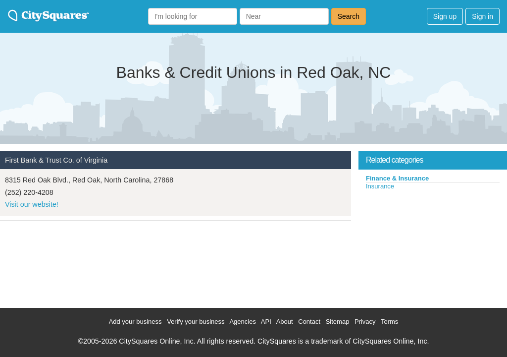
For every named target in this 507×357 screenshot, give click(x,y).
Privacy (365, 321)
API (266, 321)
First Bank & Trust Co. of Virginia (56, 160)
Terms (389, 321)
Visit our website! (31, 204)
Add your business (135, 321)
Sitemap (338, 321)
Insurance (380, 186)
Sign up (444, 16)
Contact (309, 321)
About (284, 321)
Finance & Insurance (397, 178)
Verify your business (195, 321)
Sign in (482, 16)
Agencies (242, 321)
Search (348, 16)
